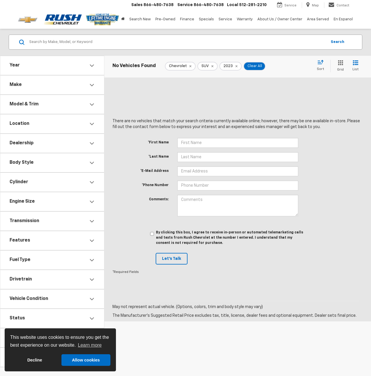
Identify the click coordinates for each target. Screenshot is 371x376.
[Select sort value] (322, 65)
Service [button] (225, 19)
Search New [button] (140, 19)
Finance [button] (187, 19)
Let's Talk (171, 259)
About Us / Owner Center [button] (279, 19)
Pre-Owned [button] (165, 19)
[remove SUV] (207, 66)
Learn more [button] (90, 345)
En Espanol (343, 19)
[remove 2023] (230, 66)
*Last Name (158, 157)
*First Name (158, 142)
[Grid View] (339, 66)
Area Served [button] (318, 19)
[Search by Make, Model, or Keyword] (177, 42)
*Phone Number (155, 185)
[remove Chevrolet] (180, 66)
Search (337, 42)
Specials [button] (206, 19)
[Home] (123, 19)
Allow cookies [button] (86, 360)
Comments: (159, 199)
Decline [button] (34, 360)
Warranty (245, 19)
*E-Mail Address (154, 171)
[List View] (355, 66)
